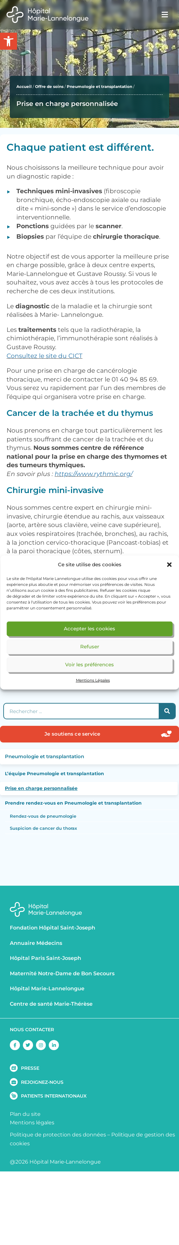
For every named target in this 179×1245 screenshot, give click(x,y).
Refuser (89, 646)
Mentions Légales (93, 680)
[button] (169, 564)
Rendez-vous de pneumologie (43, 816)
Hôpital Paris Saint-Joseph (45, 958)
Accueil (24, 86)
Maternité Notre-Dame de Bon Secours (62, 973)
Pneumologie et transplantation (99, 86)
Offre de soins (49, 86)
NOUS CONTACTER (32, 1029)
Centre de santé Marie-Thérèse (51, 1004)
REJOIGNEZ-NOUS (42, 1082)
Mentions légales (32, 1122)
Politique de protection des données (58, 1135)
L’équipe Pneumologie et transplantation (54, 773)
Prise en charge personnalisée (41, 788)
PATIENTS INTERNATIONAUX (54, 1096)
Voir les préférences (89, 664)
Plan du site (25, 1114)
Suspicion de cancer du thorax (43, 828)
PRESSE (30, 1068)
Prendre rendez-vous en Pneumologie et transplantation (73, 803)
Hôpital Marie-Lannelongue (47, 988)
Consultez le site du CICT (44, 356)
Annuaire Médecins (36, 943)
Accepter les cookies (89, 628)
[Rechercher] (167, 711)
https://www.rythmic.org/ (94, 474)
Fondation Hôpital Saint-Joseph (52, 928)
